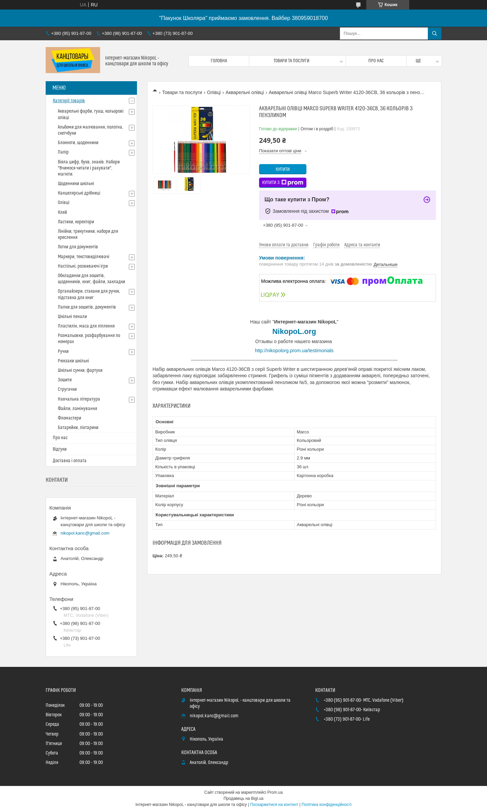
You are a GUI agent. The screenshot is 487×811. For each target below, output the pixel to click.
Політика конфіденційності (327, 804)
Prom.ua (275, 792)
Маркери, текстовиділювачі (83, 257)
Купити (283, 169)
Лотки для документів (78, 247)
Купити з (282, 183)
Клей (62, 212)
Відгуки (60, 449)
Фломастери (69, 418)
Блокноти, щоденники (78, 142)
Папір (63, 152)
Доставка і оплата (70, 461)
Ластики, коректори (76, 222)
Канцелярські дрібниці (79, 193)
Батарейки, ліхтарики (78, 427)
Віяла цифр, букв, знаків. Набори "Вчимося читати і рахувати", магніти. (89, 168)
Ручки (63, 351)
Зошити (65, 380)
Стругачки (67, 389)
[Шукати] (434, 33)
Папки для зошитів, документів (87, 307)
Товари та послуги (291, 61)
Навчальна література (79, 399)
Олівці (214, 92)
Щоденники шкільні (76, 183)
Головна (219, 61)
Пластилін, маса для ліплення (86, 326)
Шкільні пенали (72, 316)
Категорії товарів (69, 101)
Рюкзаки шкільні (73, 361)
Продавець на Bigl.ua (243, 798)
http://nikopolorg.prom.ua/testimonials (294, 350)
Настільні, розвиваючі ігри (83, 266)
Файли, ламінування (77, 408)
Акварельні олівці (245, 92)
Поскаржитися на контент (274, 804)
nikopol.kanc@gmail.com (85, 533)
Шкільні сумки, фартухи (80, 370)
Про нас (376, 61)
